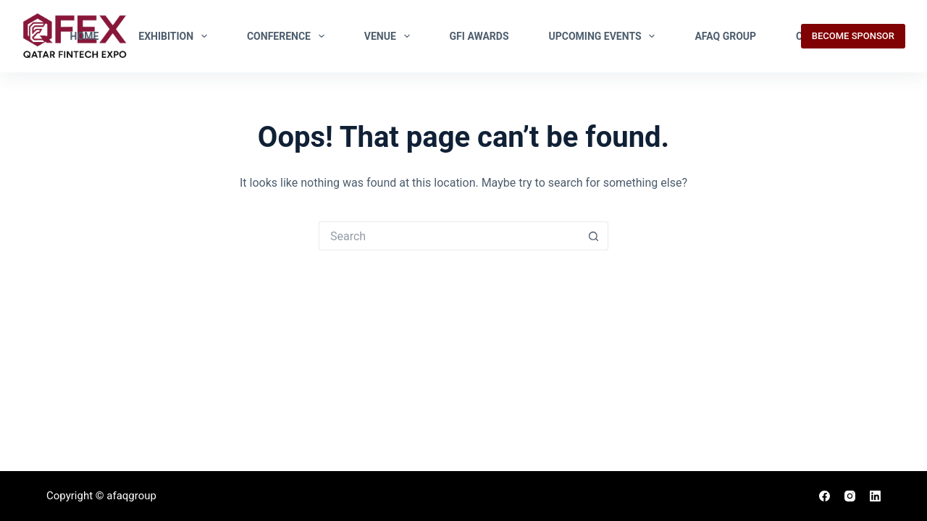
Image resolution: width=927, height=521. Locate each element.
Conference (288, 36)
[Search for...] (449, 235)
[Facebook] (824, 496)
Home (84, 36)
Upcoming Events (605, 36)
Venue (390, 36)
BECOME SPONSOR (853, 35)
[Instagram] (849, 496)
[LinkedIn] (875, 496)
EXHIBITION (175, 36)
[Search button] (593, 235)
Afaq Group (725, 36)
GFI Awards (479, 36)
